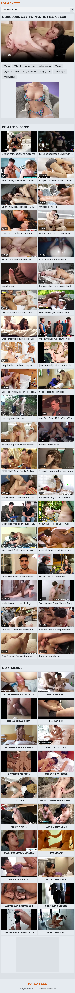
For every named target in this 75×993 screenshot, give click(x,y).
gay (8, 66)
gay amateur (12, 71)
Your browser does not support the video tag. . (37, 41)
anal (59, 66)
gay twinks (31, 71)
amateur (10, 76)
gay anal (46, 71)
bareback (46, 66)
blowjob (31, 66)
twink (18, 66)
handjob (61, 71)
